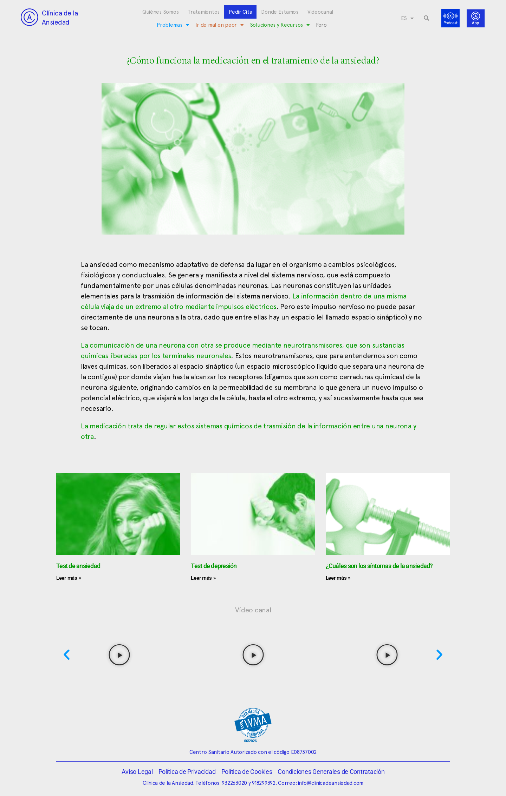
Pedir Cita (240, 12)
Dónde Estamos (279, 12)
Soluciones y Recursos (280, 25)
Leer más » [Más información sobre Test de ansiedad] (68, 578)
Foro (321, 25)
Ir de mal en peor (219, 25)
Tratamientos (204, 12)
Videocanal (320, 12)
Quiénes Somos (160, 12)
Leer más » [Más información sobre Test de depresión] (203, 578)
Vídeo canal (253, 610)
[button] (427, 18)
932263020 (234, 783)
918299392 (263, 783)
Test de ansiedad (78, 566)
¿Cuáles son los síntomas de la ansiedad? (379, 566)
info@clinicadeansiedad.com (330, 783)
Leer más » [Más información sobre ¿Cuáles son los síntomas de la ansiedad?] (338, 578)
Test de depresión (213, 566)
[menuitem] (407, 18)
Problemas (173, 25)
